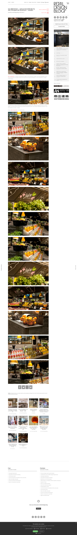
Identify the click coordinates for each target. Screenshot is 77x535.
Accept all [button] (35, 531)
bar (10, 393)
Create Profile (61, 26)
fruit (33, 393)
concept (18, 393)
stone (46, 393)
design (31, 393)
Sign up (38, 508)
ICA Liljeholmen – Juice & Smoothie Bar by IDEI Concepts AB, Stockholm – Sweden (21, 9)
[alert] (38, 528)
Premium (38, 2)
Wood (14, 394)
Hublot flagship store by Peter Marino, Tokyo (23, 445)
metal (38, 393)
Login (9, 2)
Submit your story (32, 2)
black (13, 393)
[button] (26, 529)
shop (40, 393)
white (12, 394)
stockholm (43, 393)
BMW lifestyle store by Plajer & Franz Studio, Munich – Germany (44, 428)
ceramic (15, 393)
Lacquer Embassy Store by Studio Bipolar (33, 410)
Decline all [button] (41, 531)
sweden (9, 394)
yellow (17, 394)
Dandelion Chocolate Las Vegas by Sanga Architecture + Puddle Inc (12, 410)
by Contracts (13, 448)
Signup (12, 2)
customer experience (26, 393)
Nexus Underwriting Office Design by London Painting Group (13, 445)
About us (26, 2)
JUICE (35, 393)
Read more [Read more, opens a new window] (44, 526)
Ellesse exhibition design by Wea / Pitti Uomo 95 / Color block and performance (44, 410)
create (21, 393)
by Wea (44, 413)
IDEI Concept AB (11, 76)
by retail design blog (12, 413)
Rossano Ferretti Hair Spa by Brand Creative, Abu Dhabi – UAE (23, 428)
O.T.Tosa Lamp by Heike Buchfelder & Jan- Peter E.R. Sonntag (34, 428)
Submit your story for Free (61, 24)
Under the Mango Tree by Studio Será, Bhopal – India (23, 410)
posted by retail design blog (13, 12)
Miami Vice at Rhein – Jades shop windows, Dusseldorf (12, 427)
